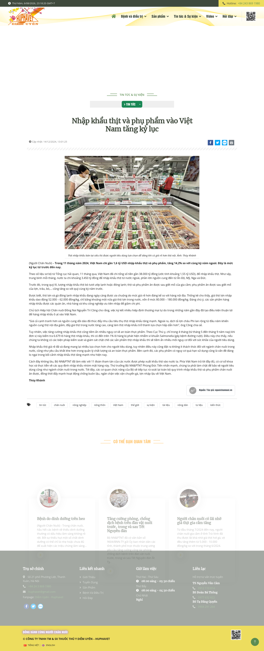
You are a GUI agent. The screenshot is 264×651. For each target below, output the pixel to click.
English (50, 645)
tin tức (42, 412)
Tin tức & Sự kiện (186, 16)
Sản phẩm (158, 16)
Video (210, 16)
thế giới (135, 412)
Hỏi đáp (228, 16)
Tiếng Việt (33, 645)
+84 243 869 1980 (249, 3)
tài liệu (166, 412)
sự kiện (151, 412)
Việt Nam (118, 412)
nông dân (183, 412)
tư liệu (199, 412)
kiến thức (215, 412)
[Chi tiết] (210, 149)
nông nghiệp (79, 412)
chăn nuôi (59, 412)
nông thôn (99, 412)
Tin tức (130, 104)
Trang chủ (119, 58)
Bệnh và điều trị (132, 16)
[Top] (255, 642)
